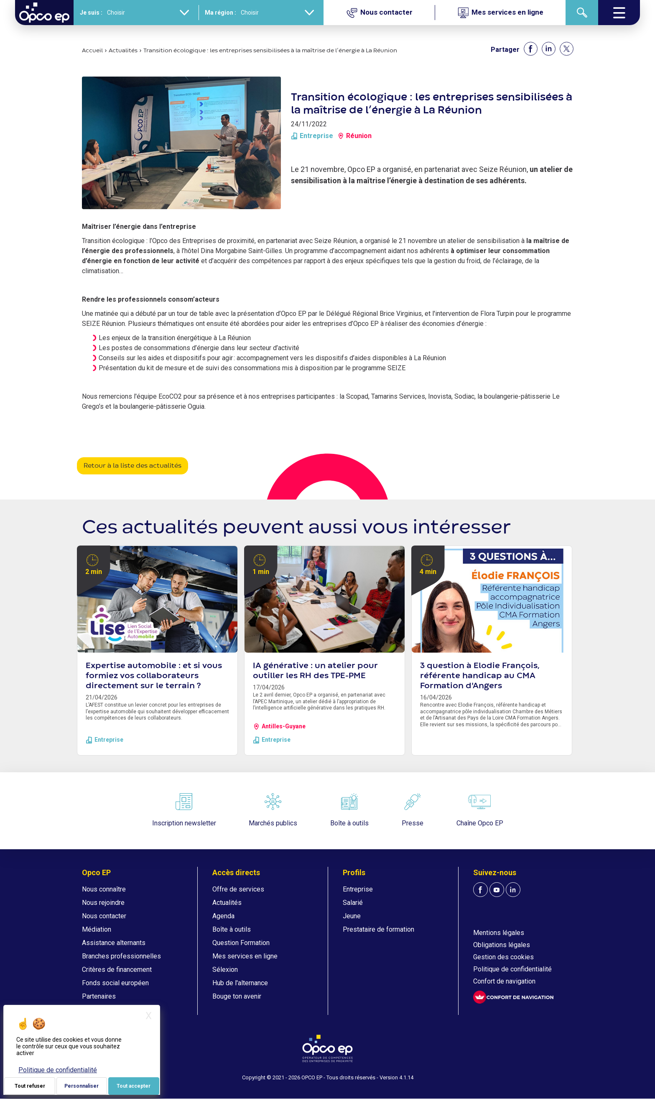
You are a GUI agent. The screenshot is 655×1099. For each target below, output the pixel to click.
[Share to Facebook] (531, 49)
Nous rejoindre (103, 903)
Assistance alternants (113, 943)
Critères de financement (117, 969)
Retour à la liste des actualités (132, 466)
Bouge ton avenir (236, 996)
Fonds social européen (115, 983)
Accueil (92, 50)
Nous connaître (104, 889)
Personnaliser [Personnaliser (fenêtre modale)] (81, 1086)
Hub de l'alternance (240, 983)
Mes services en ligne (245, 956)
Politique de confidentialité (512, 969)
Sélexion (225, 969)
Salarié (353, 903)
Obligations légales (501, 945)
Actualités (123, 50)
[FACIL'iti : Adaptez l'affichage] (513, 997)
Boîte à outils (231, 929)
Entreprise (358, 889)
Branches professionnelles (121, 956)
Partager (505, 50)
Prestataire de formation (378, 929)
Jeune (352, 916)
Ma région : (220, 12)
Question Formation (241, 943)
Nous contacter (104, 916)
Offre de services (238, 889)
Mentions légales (498, 933)
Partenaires (99, 996)
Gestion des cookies (503, 957)
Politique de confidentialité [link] (57, 1070)
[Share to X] (566, 49)
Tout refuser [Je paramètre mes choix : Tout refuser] (30, 1086)
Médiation (96, 929)
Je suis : (91, 12)
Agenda (223, 916)
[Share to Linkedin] (549, 49)
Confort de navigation (504, 981)
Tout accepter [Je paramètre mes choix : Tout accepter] (133, 1086)
